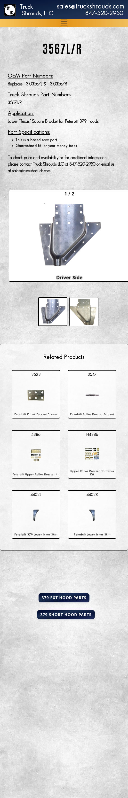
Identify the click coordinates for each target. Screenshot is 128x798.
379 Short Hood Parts (65, 614)
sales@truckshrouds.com (90, 6)
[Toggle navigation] (64, 23)
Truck (26, 6)
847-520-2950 (104, 13)
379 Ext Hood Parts (64, 597)
